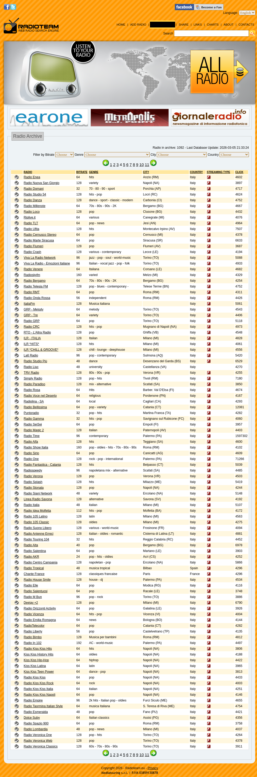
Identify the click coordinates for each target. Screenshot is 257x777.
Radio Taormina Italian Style (43, 706)
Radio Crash (32, 252)
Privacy (153, 768)
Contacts (246, 24)
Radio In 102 (33, 643)
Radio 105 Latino (36, 516)
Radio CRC (32, 327)
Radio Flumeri (33, 246)
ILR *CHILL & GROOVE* (41, 350)
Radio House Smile (37, 580)
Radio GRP (32, 321)
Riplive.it (30, 217)
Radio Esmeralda (36, 712)
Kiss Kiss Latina (35, 666)
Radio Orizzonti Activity (40, 608)
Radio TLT (31, 223)
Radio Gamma (34, 419)
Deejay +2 (31, 603)
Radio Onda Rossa (37, 298)
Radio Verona (33, 476)
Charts (213, 24)
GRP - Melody (33, 309)
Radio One (31, 459)
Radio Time (32, 436)
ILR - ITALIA (32, 338)
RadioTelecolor (34, 626)
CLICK (239, 172)
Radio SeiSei (33, 424)
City (146, 172)
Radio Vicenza (34, 614)
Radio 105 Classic (36, 522)
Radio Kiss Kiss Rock (39, 683)
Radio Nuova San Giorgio (41, 183)
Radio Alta (31, 545)
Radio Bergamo (35, 281)
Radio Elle (31, 585)
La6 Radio (31, 355)
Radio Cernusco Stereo (40, 235)
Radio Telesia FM (36, 286)
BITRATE (82, 172)
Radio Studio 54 (35, 194)
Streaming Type (218, 172)
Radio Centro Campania (41, 562)
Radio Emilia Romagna (40, 620)
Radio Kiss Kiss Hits (38, 649)
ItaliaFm (29, 304)
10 (141, 164)
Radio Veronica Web (38, 741)
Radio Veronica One (38, 735)
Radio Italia (32, 505)
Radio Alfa (31, 442)
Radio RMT (32, 292)
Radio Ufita (31, 229)
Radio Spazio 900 (36, 723)
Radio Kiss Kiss (35, 677)
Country (196, 172)
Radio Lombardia (36, 729)
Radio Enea (32, 177)
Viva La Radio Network (40, 258)
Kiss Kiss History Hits (38, 654)
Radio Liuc (31, 367)
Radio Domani (34, 189)
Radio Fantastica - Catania (42, 465)
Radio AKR (31, 557)
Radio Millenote (35, 206)
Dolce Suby (32, 718)
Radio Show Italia (36, 447)
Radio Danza (33, 200)
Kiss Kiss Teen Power (39, 672)
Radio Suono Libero (38, 528)
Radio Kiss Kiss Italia (38, 689)
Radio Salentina (35, 551)
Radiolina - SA (34, 401)
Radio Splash (33, 482)
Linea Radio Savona (38, 499)
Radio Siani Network (38, 493)
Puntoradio (31, 413)
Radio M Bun (33, 597)
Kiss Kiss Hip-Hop (36, 660)
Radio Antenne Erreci (38, 534)
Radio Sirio (31, 453)
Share (184, 24)
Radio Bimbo (33, 637)
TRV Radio (31, 373)
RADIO (28, 172)
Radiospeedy (33, 470)
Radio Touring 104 (36, 539)
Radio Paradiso (34, 384)
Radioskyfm (32, 275)
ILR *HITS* (31, 344)
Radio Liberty (33, 631)
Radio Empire (33, 700)
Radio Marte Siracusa (39, 240)
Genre (93, 172)
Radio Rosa (32, 390)
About (228, 24)
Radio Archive (162, 24)
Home (120, 24)
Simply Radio (33, 378)
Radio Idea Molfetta (37, 511)
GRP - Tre (31, 315)
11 (147, 164)
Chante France (34, 574)
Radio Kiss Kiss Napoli (39, 695)
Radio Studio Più (35, 361)
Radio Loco (32, 212)
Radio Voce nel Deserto (40, 396)
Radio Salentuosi (36, 591)
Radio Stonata (34, 488)
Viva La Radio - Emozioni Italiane (47, 263)
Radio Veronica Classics (41, 746)
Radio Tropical (34, 568)
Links (198, 24)
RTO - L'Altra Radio (37, 332)
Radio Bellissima (35, 407)
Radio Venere (33, 269)
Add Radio (138, 24)
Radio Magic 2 (34, 430)
